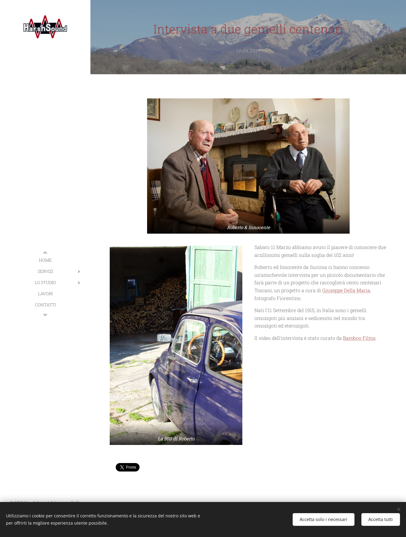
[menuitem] (45, 260)
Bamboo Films (359, 338)
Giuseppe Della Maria (346, 290)
